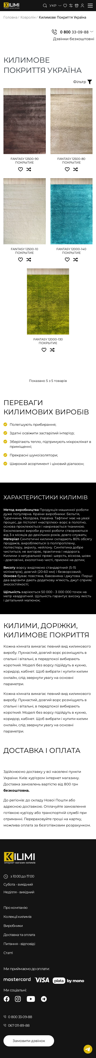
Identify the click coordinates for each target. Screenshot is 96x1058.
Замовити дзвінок (29, 1041)
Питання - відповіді (19, 944)
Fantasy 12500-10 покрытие (24, 251)
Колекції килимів (17, 916)
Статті (8, 953)
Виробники (13, 925)
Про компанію (15, 907)
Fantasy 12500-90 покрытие (25, 160)
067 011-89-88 (18, 1025)
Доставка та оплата (19, 934)
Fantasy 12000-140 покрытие (71, 251)
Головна (10, 17)
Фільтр (83, 82)
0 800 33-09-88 (20, 1017)
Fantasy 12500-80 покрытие (71, 160)
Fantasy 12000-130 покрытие (48, 341)
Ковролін (28, 17)
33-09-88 (74, 32)
